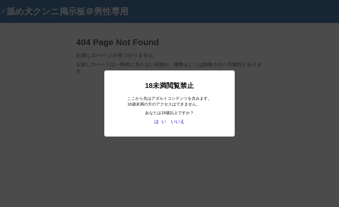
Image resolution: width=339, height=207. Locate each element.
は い (160, 121)
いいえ (178, 121)
